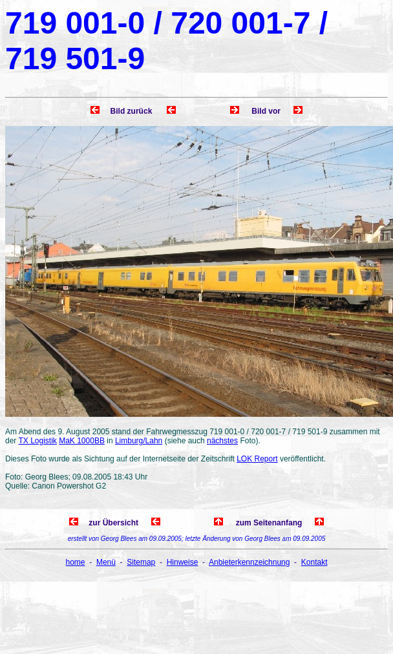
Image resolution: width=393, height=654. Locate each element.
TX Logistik (37, 440)
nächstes (222, 440)
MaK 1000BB (82, 440)
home (75, 562)
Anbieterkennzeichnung (249, 562)
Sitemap (141, 562)
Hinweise (182, 562)
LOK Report (257, 458)
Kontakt (314, 562)
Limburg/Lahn (138, 440)
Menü (106, 562)
